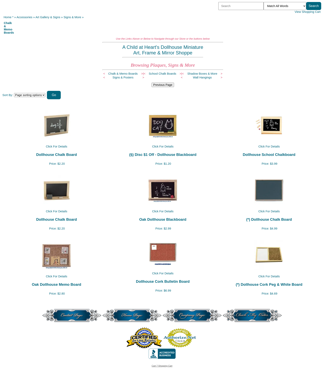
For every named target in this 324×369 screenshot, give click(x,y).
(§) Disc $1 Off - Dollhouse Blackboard (162, 154)
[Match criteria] (285, 6)
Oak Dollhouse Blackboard (162, 219)
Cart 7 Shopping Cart (162, 366)
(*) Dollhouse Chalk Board (269, 219)
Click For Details (56, 146)
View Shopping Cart (308, 11)
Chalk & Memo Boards (123, 73)
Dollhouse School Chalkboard (269, 154)
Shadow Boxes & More (202, 73)
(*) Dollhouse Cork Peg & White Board (269, 284)
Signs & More (72, 17)
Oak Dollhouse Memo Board (56, 284)
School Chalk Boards (162, 73)
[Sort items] (29, 95)
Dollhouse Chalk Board (56, 154)
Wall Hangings (202, 77)
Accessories (24, 17)
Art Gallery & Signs (47, 17)
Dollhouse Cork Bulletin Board (163, 281)
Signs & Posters (122, 77)
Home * (8, 17)
